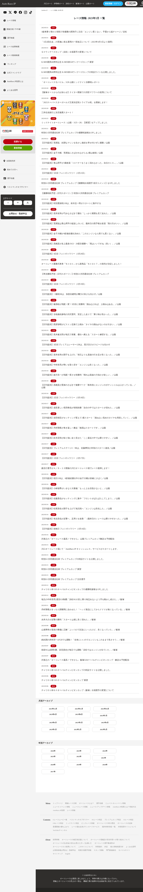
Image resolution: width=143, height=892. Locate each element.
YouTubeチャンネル (60, 823)
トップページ (58, 796)
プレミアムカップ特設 (113, 812)
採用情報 (56, 832)
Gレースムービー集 (60, 812)
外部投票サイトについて (127, 819)
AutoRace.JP (44, 10)
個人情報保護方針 (116, 839)
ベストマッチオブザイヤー (79, 812)
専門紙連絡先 (111, 843)
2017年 (128, 764)
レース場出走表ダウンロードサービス (85, 819)
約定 (106, 839)
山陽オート (84, 4)
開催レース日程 (71, 796)
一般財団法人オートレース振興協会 (95, 886)
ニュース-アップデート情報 (100, 799)
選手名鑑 (99, 796)
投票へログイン (27, 131)
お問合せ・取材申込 (18, 214)
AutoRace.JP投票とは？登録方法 (124, 799)
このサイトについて (85, 839)
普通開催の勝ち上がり (61, 819)
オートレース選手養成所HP (105, 836)
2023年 (109, 757)
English (67, 846)
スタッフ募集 (99, 843)
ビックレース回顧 (87, 816)
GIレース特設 (128, 812)
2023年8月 (129, 720)
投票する (18, 142)
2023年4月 (109, 727)
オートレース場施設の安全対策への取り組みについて (110, 832)
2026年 (50, 757)
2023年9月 (109, 720)
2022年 (128, 757)
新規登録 (18, 148)
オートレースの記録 (124, 816)
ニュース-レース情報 (80, 799)
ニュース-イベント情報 (61, 799)
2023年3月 (129, 727)
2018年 (109, 764)
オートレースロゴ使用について (64, 839)
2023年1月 (70, 735)
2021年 (50, 764)
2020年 (69, 764)
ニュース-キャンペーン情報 (115, 796)
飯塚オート (74, 4)
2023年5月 (89, 727)
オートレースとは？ (86, 796)
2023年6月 (70, 727)
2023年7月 (50, 727)
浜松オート (64, 4)
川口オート (42, 4)
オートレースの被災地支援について (75, 832)
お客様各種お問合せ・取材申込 (64, 843)
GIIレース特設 (58, 816)
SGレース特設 (97, 812)
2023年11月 (69, 720)
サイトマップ (58, 846)
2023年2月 (50, 735)
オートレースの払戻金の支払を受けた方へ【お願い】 (72, 836)
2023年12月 (50, 720)
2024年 (89, 757)
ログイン (107, 4)
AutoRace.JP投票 (59, 803)
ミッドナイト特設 (72, 816)
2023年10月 (89, 720)
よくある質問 (131, 839)
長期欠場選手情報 (84, 843)
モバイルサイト (124, 843)
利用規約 (98, 839)
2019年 (89, 764)
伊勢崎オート (53, 4)
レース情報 (71, 803)
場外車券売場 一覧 (108, 819)
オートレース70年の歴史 (106, 816)
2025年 (69, 757)
